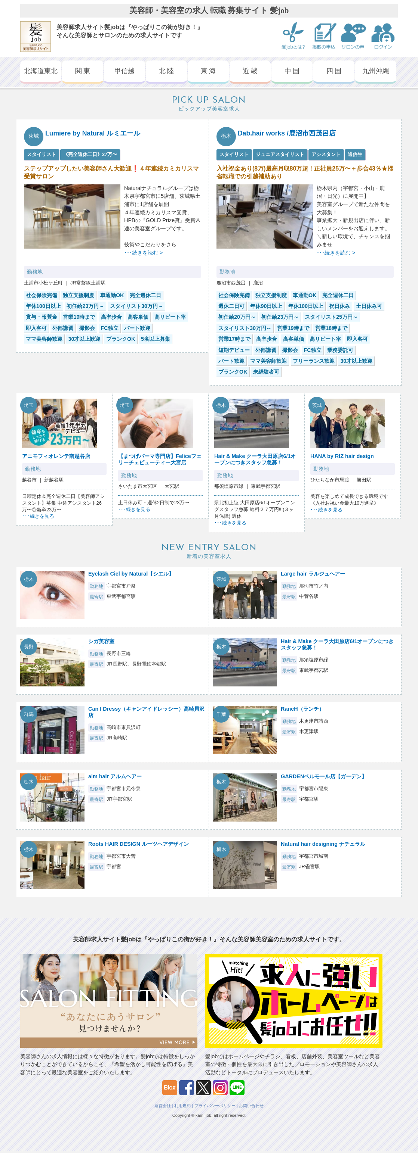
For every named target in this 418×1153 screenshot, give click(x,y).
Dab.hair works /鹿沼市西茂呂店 (287, 133)
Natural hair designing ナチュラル (323, 844)
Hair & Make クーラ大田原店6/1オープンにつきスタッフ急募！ (255, 459)
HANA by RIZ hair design (342, 456)
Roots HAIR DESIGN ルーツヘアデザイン (138, 844)
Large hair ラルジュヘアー (313, 574)
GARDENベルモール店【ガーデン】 (324, 776)
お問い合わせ (251, 1105)
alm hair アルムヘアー (115, 776)
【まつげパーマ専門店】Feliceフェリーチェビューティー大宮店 (160, 459)
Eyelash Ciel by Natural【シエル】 (131, 574)
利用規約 (182, 1105)
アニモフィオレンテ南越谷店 (56, 456)
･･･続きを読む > (143, 253)
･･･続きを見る (38, 516)
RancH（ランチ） (302, 709)
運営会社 (162, 1105)
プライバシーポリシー (215, 1105)
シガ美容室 (101, 641)
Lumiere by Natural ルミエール (92, 133)
